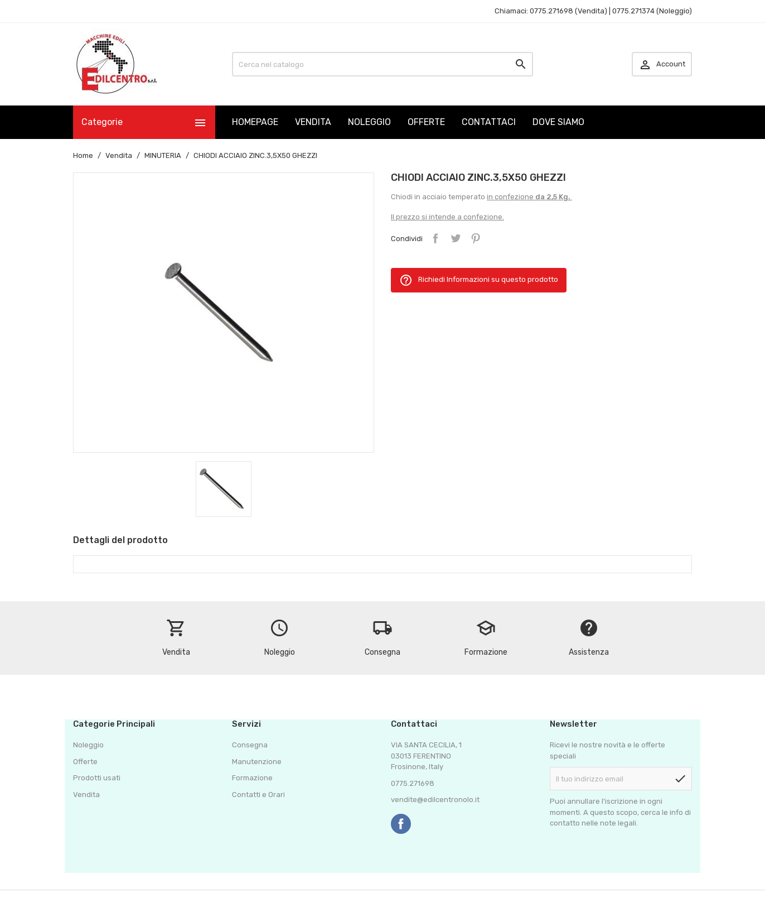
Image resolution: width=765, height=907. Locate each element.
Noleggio (88, 745)
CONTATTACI (489, 122)
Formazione (252, 778)
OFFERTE (426, 122)
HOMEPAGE (255, 122)
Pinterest (475, 238)
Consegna (250, 745)
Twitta (455, 238)
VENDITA (313, 122)
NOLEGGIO (369, 122)
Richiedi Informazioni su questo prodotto (478, 280)
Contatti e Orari (258, 794)
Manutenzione (257, 761)
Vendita (86, 794)
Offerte (85, 761)
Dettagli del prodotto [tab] (120, 540)
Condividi (435, 238)
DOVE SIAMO (558, 122)
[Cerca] (382, 64)
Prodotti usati (96, 778)
